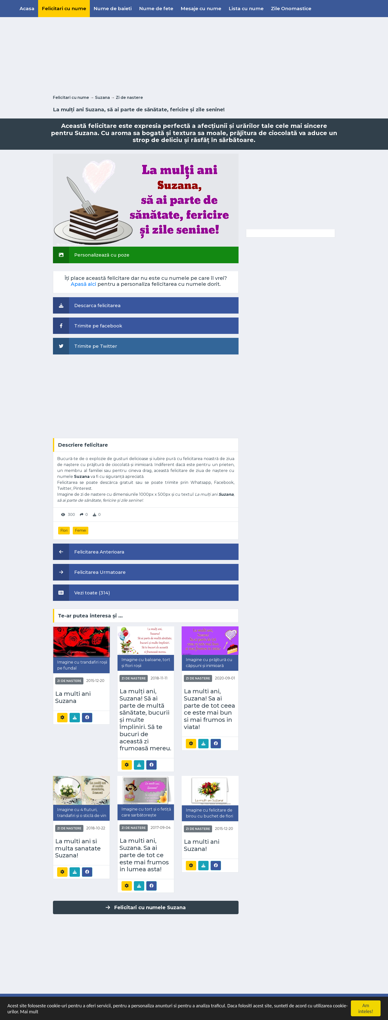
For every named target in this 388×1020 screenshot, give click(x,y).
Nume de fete (156, 8)
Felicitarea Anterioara (88, 552)
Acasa (27, 8)
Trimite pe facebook (87, 326)
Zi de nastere (129, 97)
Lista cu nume (246, 8)
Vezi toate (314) (81, 592)
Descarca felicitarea (87, 305)
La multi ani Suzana (73, 697)
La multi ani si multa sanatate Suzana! (78, 848)
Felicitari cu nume (64, 8)
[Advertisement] (194, 55)
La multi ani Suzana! (201, 845)
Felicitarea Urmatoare (89, 572)
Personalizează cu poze (91, 255)
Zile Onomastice (291, 8)
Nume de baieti (113, 8)
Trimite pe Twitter (85, 346)
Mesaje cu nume (201, 8)
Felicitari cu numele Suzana (146, 907)
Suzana (102, 97)
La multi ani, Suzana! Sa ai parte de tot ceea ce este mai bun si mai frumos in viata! (209, 709)
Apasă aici (83, 284)
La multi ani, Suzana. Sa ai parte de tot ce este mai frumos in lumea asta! (144, 855)
